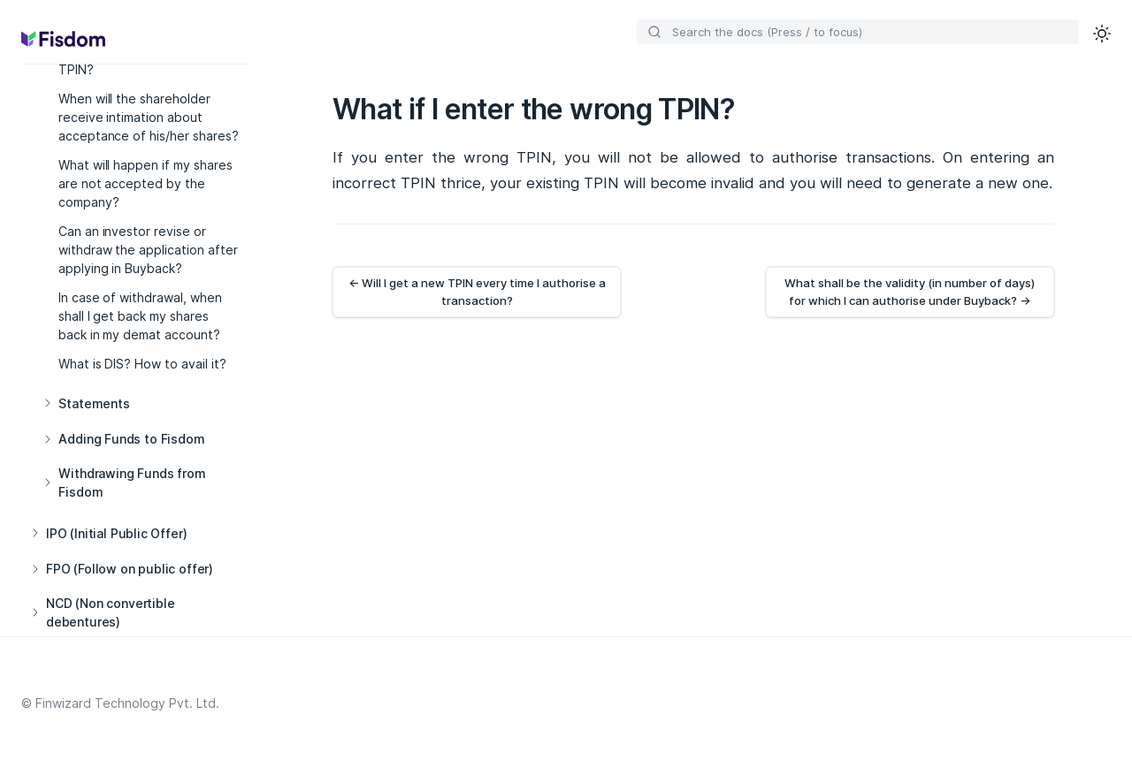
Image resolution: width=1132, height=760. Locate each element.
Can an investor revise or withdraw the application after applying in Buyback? (148, 250)
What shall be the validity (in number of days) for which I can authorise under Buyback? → (909, 292)
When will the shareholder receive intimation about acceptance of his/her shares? (149, 117)
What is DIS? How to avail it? (142, 363)
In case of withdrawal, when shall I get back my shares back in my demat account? (140, 316)
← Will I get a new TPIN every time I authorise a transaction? (477, 292)
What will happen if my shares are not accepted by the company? (145, 183)
